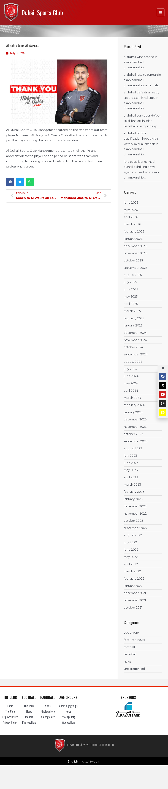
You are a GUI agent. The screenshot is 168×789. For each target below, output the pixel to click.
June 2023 (131, 463)
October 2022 (133, 520)
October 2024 (133, 347)
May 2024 (131, 383)
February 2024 (134, 405)
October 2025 (133, 260)
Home (10, 706)
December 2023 (135, 419)
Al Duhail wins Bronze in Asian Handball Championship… (140, 62)
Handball (130, 654)
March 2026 (132, 224)
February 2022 (134, 578)
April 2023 (131, 477)
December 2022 (135, 506)
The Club (10, 711)
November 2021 (135, 600)
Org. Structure (10, 717)
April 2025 (131, 304)
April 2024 (131, 390)
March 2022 (132, 571)
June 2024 (131, 376)
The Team (29, 706)
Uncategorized (134, 669)
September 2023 (136, 441)
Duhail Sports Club (42, 12)
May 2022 (131, 557)
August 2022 (133, 535)
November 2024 (135, 340)
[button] (10, 182)
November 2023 (135, 426)
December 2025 (135, 246)
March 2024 (132, 397)
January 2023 (133, 499)
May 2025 (131, 296)
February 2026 (134, 231)
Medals (29, 717)
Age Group (131, 632)
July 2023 (130, 455)
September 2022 (136, 528)
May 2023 (131, 470)
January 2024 (133, 412)
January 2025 (133, 325)
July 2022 (130, 542)
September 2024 (136, 354)
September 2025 (135, 267)
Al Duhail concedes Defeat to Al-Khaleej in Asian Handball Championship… (142, 121)
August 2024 (133, 361)
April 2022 (131, 564)
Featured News (134, 640)
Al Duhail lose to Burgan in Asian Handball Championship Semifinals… (142, 80)
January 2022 (133, 586)
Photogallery (29, 722)
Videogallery (48, 717)
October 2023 (133, 434)
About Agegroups (68, 706)
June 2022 (131, 549)
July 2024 (130, 369)
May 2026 (131, 210)
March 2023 (132, 484)
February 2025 (134, 318)
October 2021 (133, 607)
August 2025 (133, 275)
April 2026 (131, 217)
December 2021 (135, 593)
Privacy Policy (9, 722)
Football (129, 647)
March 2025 (132, 311)
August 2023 (133, 448)
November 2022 (135, 513)
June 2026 (131, 202)
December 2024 (135, 332)
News (127, 661)
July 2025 (130, 282)
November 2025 (135, 253)
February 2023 (134, 491)
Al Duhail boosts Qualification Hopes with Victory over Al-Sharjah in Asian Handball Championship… (141, 144)
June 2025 (131, 289)
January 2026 (133, 239)
